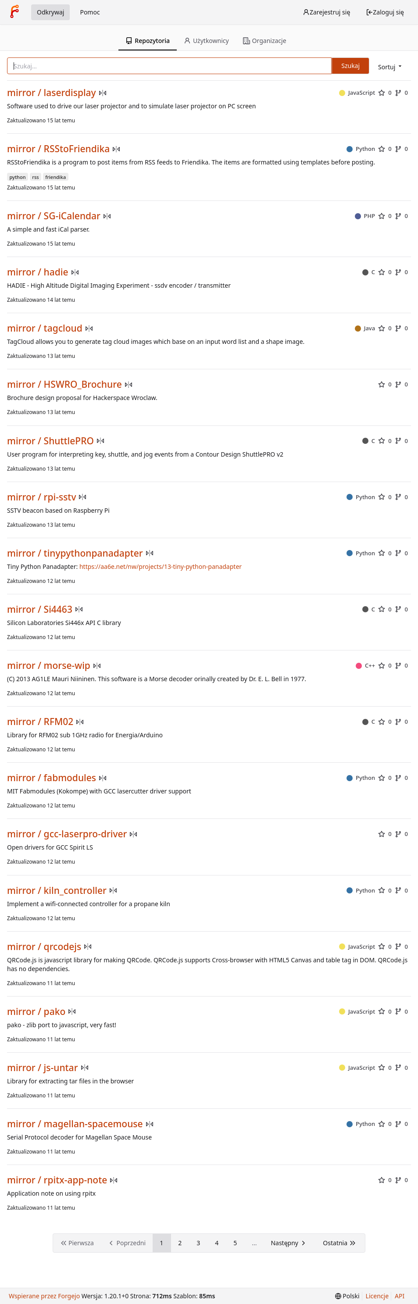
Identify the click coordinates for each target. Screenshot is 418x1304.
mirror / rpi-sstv (41, 497)
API (399, 1296)
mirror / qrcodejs (44, 947)
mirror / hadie (37, 272)
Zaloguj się (385, 12)
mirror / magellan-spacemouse (75, 1124)
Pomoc (90, 12)
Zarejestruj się (326, 12)
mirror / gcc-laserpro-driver (67, 834)
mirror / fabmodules (51, 778)
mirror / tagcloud (44, 328)
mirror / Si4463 (39, 609)
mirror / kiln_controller (57, 891)
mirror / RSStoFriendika (58, 149)
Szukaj (350, 65)
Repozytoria (147, 40)
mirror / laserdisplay (51, 93)
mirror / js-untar (42, 1068)
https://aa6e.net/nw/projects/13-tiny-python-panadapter (160, 566)
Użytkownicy (206, 40)
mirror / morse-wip (48, 666)
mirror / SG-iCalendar (53, 216)
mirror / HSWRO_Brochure (64, 384)
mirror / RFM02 (40, 722)
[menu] (390, 66)
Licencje (377, 1296)
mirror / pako (36, 1012)
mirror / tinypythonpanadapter (75, 553)
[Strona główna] (14, 12)
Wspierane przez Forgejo (44, 1296)
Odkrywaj (50, 12)
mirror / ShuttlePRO (50, 441)
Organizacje (264, 40)
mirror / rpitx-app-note (57, 1180)
